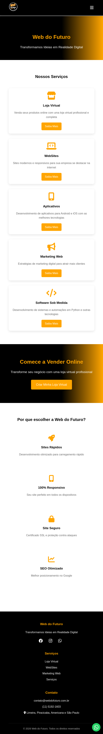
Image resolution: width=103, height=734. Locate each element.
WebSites (51, 667)
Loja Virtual (51, 661)
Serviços (51, 679)
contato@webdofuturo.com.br (51, 700)
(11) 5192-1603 (51, 706)
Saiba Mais (51, 126)
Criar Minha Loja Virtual (51, 384)
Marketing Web (51, 673)
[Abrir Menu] (91, 8)
